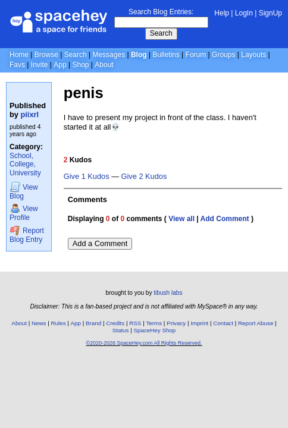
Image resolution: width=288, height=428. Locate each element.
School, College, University (25, 164)
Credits (115, 323)
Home (19, 55)
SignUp (270, 13)
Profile (24, 212)
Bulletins (165, 55)
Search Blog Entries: (161, 12)
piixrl (30, 114)
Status (120, 330)
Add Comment (225, 219)
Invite (39, 65)
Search (161, 33)
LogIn (244, 13)
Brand (93, 323)
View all (181, 219)
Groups (223, 55)
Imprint (199, 323)
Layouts (253, 55)
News (39, 323)
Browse (46, 55)
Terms (154, 323)
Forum (196, 55)
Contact (223, 323)
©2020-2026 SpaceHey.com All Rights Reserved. (144, 343)
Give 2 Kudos (144, 176)
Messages (108, 55)
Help (221, 13)
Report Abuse (255, 323)
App (60, 65)
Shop (80, 65)
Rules (58, 323)
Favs (17, 65)
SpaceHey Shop (154, 330)
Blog (139, 55)
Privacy (176, 323)
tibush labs (168, 292)
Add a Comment (100, 243)
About (104, 65)
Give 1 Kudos (86, 176)
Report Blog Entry (27, 234)
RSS (135, 323)
